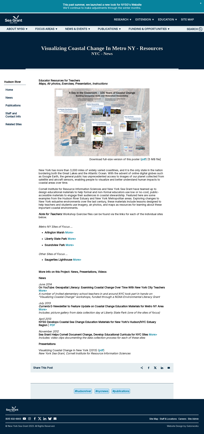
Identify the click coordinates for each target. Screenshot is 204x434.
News (9, 97)
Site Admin (193, 419)
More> (69, 232)
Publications (13, 105)
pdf (143, 159)
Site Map (153, 419)
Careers (182, 419)
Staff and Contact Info (13, 115)
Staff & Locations (168, 419)
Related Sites (13, 124)
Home (9, 89)
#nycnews (101, 391)
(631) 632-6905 (13, 419)
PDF (52, 325)
